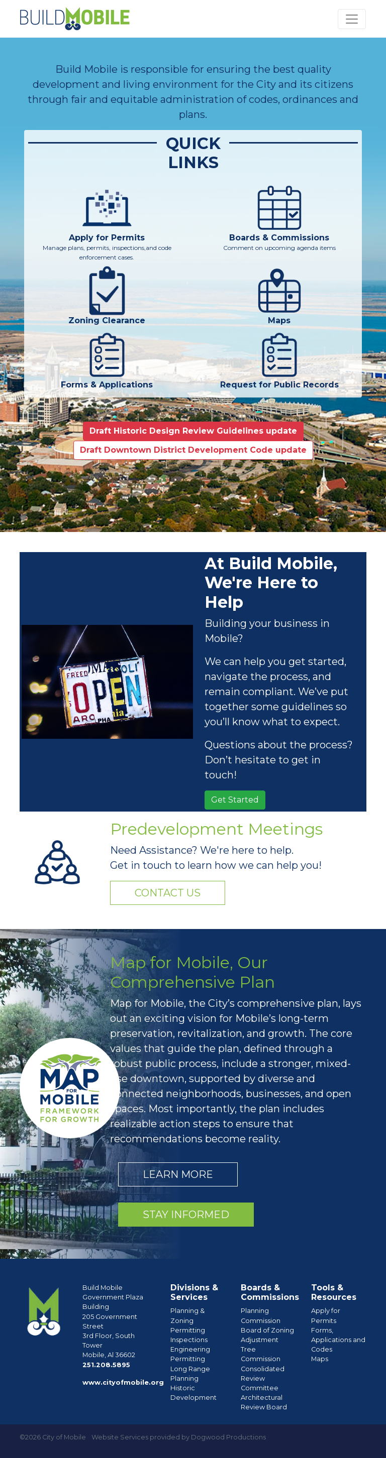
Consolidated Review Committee (262, 1378)
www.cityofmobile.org (123, 1382)
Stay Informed (186, 1215)
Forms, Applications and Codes (338, 1340)
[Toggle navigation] (352, 19)
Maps (319, 1359)
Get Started (235, 800)
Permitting (187, 1330)
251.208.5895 (106, 1365)
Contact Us (168, 893)
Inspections (189, 1340)
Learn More (178, 1174)
